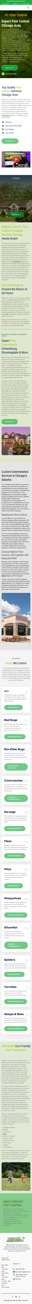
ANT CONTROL (13, 707)
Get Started (9, 141)
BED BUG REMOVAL (14, 737)
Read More (15, 214)
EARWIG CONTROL (14, 828)
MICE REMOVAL (13, 886)
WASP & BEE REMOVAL (15, 1029)
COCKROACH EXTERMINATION (13, 798)
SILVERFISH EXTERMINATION (13, 945)
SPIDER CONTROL (13, 974)
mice (7, 314)
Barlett (4, 576)
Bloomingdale (10, 352)
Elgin (4, 1134)
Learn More (9, 68)
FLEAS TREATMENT (14, 856)
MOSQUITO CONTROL (15, 915)
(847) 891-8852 (11, 74)
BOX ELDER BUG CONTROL (13, 767)
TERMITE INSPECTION (15, 1001)
